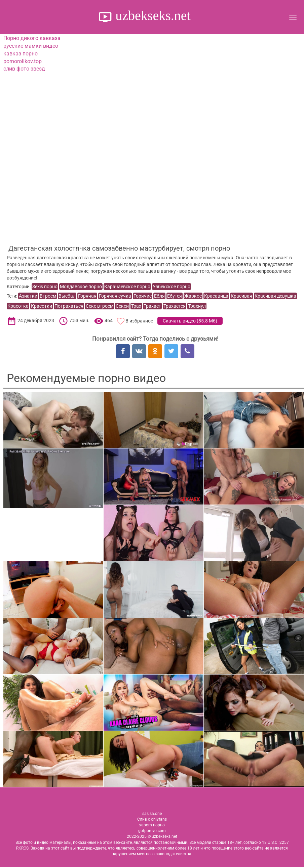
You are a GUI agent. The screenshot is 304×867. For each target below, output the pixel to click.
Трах (136, 306)
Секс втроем (99, 306)
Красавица (216, 296)
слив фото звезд (24, 69)
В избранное (139, 320)
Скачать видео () (190, 320)
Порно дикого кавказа (32, 38)
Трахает (152, 306)
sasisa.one (152, 813)
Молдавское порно (81, 286)
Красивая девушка (275, 296)
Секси (122, 306)
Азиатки (28, 296)
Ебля (159, 296)
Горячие (143, 296)
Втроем (48, 296)
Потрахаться (68, 306)
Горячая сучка (115, 296)
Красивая (241, 296)
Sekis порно (45, 286)
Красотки (41, 306)
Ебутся (174, 296)
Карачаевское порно (127, 286)
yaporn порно (152, 825)
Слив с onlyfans (152, 819)
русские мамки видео (30, 46)
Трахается (174, 306)
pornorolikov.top (22, 61)
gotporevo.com (152, 830)
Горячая (87, 296)
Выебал (67, 296)
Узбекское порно (171, 286)
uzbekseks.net (151, 15)
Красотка (18, 306)
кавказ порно (20, 53)
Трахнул (197, 306)
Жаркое (193, 296)
